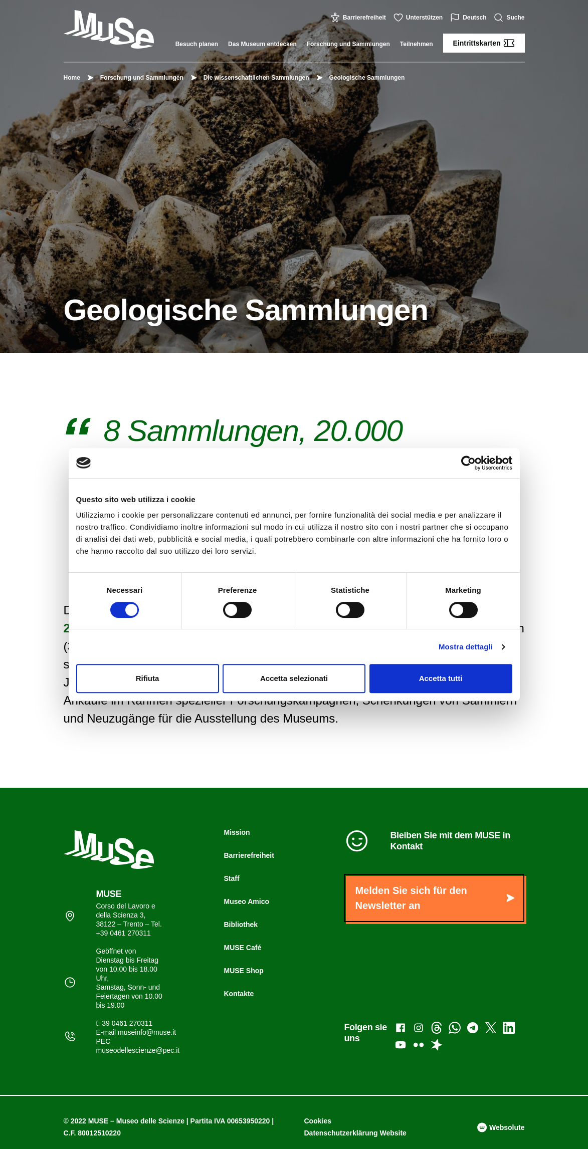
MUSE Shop (243, 971)
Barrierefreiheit (359, 17)
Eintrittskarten (484, 43)
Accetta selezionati (294, 678)
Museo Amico (246, 901)
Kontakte (239, 994)
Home (72, 77)
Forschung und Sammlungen (348, 44)
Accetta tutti (441, 678)
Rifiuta (147, 678)
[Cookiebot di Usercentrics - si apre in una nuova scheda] (468, 463)
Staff (231, 878)
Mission (237, 832)
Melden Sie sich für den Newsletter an (434, 898)
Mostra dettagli (466, 646)
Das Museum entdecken (262, 44)
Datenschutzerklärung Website (355, 1133)
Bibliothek (241, 925)
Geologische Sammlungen (362, 77)
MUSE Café (242, 948)
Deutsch (469, 18)
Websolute (500, 1127)
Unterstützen (419, 17)
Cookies (317, 1121)
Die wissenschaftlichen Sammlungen (251, 77)
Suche (510, 18)
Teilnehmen (416, 44)
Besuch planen (196, 44)
